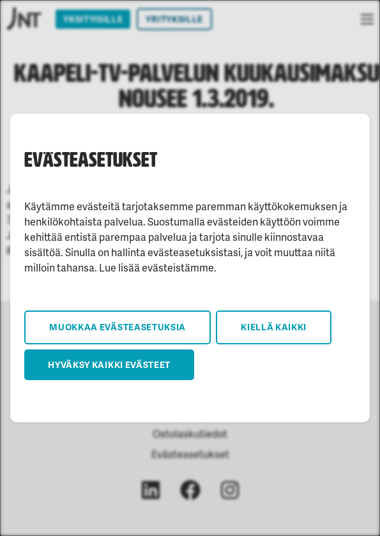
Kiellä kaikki (274, 327)
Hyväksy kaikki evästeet (109, 364)
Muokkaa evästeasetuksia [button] (117, 327)
